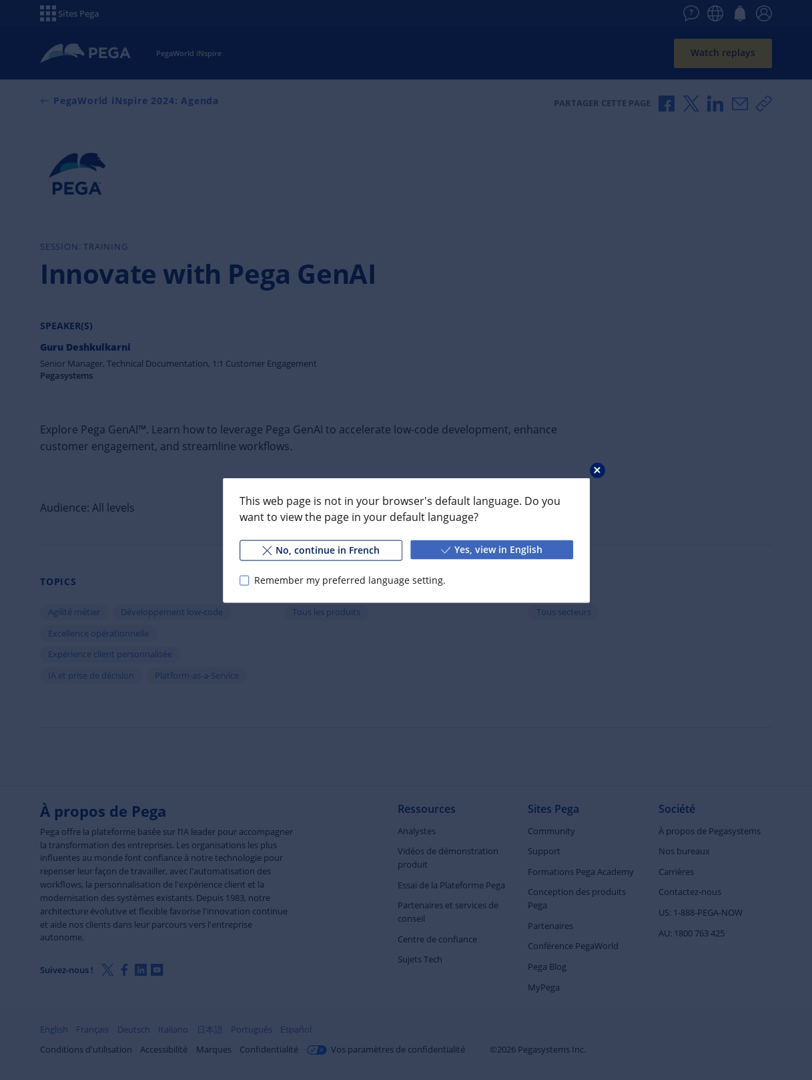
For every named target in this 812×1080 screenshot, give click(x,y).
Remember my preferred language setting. (349, 580)
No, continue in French (320, 549)
